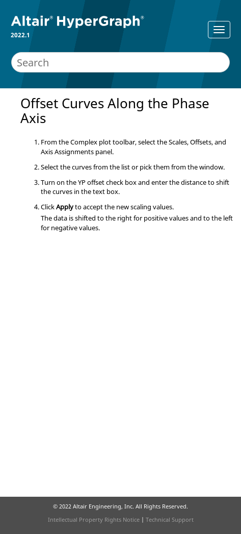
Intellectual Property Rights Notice (94, 519)
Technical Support (170, 519)
